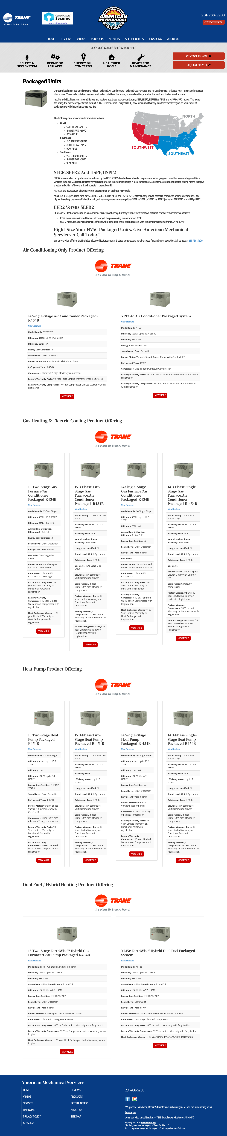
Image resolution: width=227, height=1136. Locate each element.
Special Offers (134, 39)
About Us (173, 39)
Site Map (80, 1118)
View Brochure (34, 326)
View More (67, 396)
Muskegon (130, 1112)
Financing (155, 39)
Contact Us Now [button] (213, 22)
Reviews (66, 39)
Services (114, 39)
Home (51, 39)
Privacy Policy (36, 1118)
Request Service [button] (199, 65)
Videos (81, 39)
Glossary (32, 1125)
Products (97, 39)
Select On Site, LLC (148, 1122)
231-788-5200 (196, 240)
